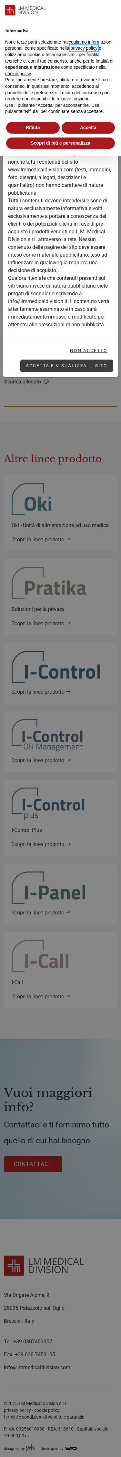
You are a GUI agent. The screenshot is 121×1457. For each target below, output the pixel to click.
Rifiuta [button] (33, 127)
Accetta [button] (88, 127)
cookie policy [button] (18, 73)
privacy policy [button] (83, 48)
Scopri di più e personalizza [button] (60, 143)
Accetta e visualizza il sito (66, 365)
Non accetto (88, 350)
